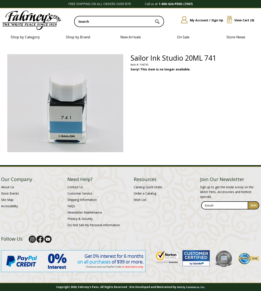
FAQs (71, 206)
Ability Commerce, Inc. (191, 287)
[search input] (119, 21)
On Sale (183, 37)
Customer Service (79, 193)
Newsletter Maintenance (84, 212)
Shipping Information (82, 200)
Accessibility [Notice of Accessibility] (9, 206)
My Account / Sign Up (200, 20)
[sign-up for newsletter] (253, 205)
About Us (7, 187)
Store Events (10, 193)
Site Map (7, 200)
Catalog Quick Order (148, 187)
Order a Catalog (145, 193)
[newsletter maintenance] (230, 214)
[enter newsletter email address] (230, 205)
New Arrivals (130, 37)
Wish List (140, 200)
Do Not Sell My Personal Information (93, 225)
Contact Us (75, 187)
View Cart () (239, 20)
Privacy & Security (80, 219)
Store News (235, 37)
